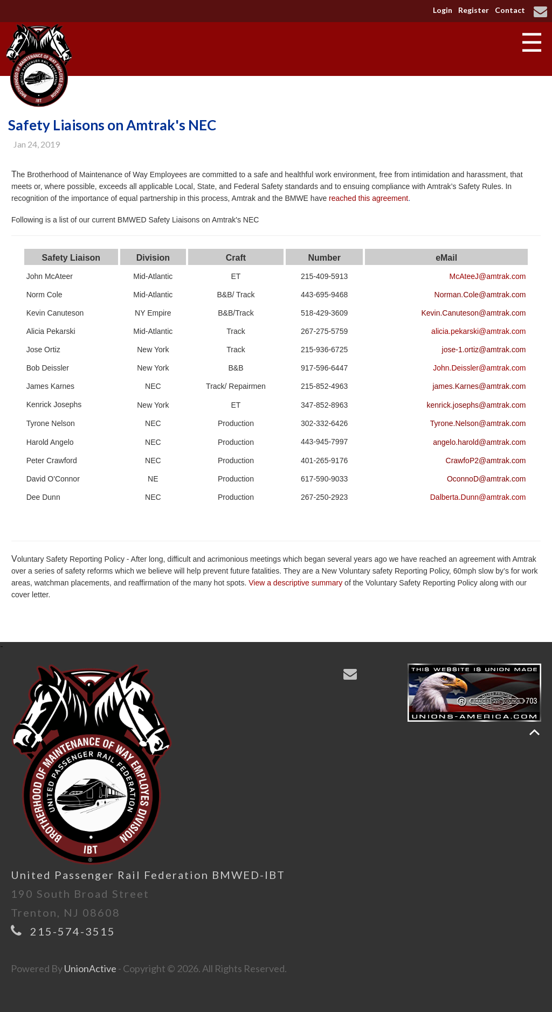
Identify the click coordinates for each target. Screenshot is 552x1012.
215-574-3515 (72, 931)
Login (442, 10)
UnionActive (90, 968)
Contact (510, 10)
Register (473, 10)
